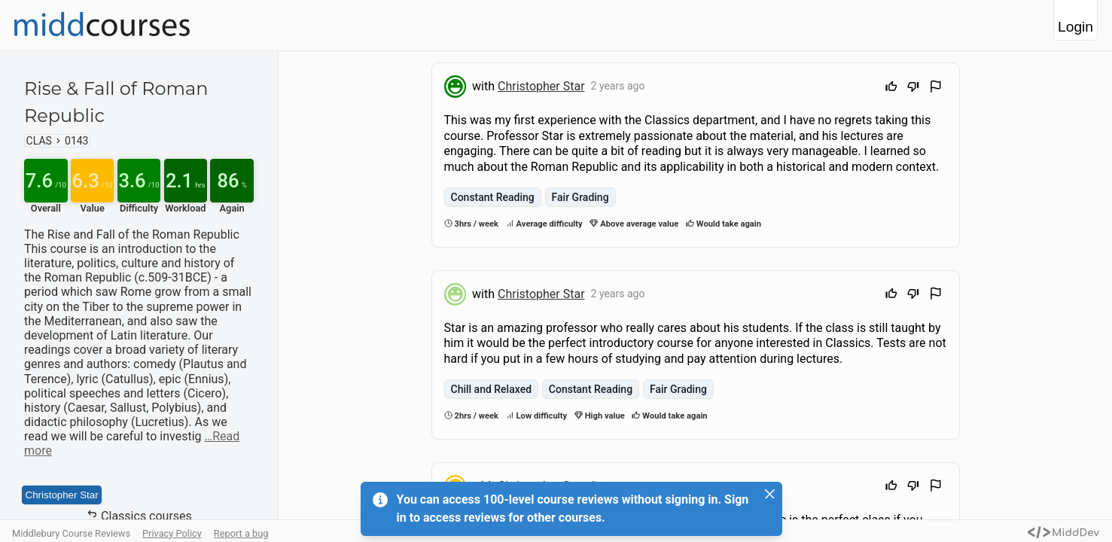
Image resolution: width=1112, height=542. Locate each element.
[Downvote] (913, 88)
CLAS (39, 141)
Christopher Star (62, 495)
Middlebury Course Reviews (71, 533)
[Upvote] (891, 88)
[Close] (770, 494)
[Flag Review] (936, 88)
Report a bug (241, 533)
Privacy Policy (172, 533)
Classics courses (139, 515)
